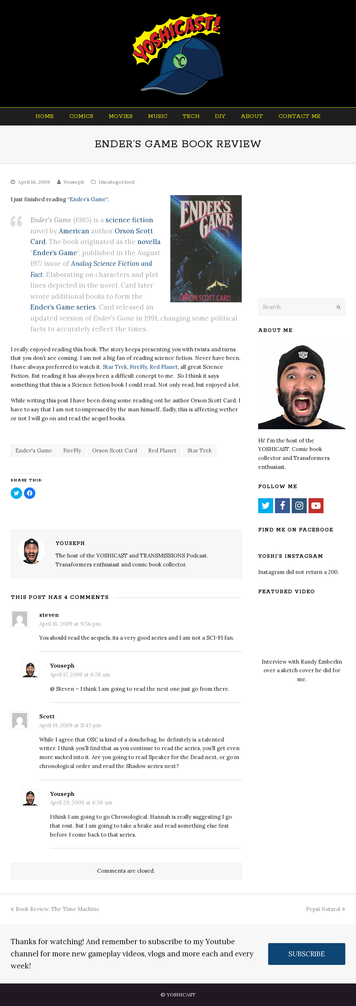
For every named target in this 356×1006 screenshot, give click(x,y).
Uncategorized (116, 182)
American (74, 231)
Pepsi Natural (325, 909)
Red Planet (164, 366)
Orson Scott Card (114, 450)
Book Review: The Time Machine (55, 909)
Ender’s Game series (63, 307)
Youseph (74, 182)
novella (149, 241)
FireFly (138, 366)
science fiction (129, 219)
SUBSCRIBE (307, 954)
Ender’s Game (88, 199)
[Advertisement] (307, 240)
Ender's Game (33, 450)
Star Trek (115, 366)
